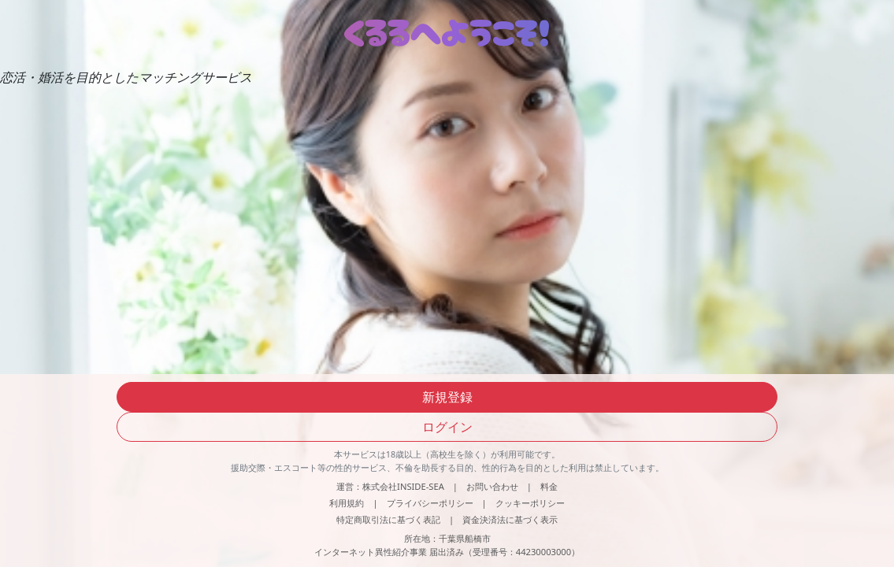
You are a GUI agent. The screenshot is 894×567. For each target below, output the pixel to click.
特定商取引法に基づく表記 (388, 519)
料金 (549, 486)
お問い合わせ (492, 486)
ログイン (447, 426)
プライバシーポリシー (430, 503)
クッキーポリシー (530, 503)
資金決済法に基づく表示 (510, 519)
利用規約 (346, 503)
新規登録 (447, 397)
